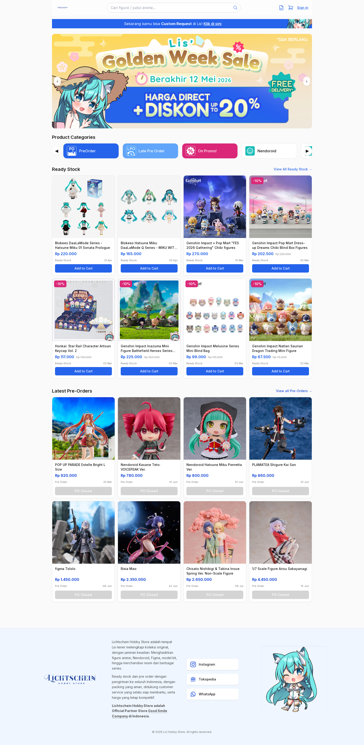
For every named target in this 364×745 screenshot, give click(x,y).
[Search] (235, 7)
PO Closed (83, 491)
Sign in (302, 8)
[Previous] (56, 151)
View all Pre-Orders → (294, 391)
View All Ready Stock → (293, 169)
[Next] (307, 151)
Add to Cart (84, 268)
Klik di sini (212, 23)
